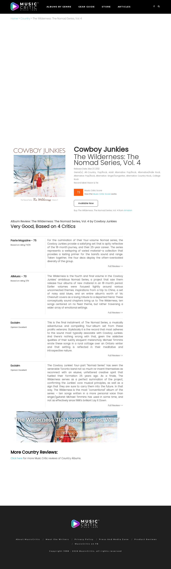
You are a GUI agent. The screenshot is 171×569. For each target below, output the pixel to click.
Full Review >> (115, 266)
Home (14, 18)
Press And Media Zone (114, 539)
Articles (124, 6)
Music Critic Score (102, 194)
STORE (106, 6)
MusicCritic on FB (87, 544)
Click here (16, 458)
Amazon (128, 210)
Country (25, 18)
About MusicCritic (28, 539)
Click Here (67, 433)
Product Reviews (145, 539)
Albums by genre (59, 6)
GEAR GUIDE (86, 6)
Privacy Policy (84, 539)
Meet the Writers (57, 539)
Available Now (86, 203)
